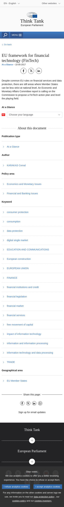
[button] (32, 440)
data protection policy (44, 498)
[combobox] (34, 115)
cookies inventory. (43, 503)
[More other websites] (51, 3)
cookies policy (19, 503)
